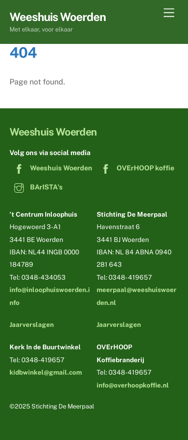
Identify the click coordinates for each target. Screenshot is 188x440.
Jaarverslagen (32, 324)
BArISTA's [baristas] (36, 187)
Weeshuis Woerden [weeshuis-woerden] (51, 168)
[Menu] (168, 13)
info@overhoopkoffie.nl (133, 385)
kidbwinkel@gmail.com (46, 372)
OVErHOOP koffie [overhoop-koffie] (135, 168)
